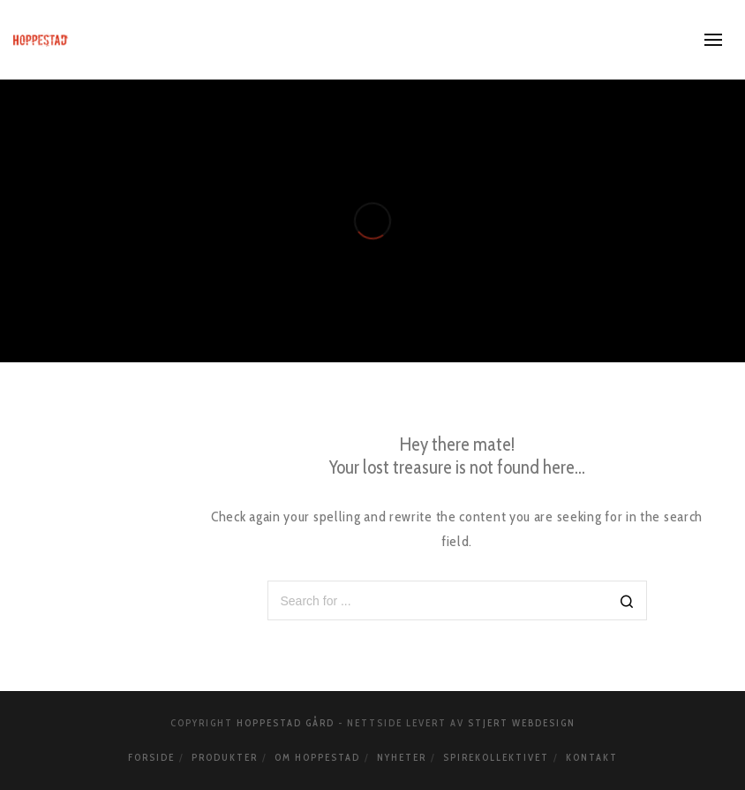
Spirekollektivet (496, 757)
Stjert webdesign (522, 723)
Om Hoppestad (317, 757)
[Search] (627, 602)
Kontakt (592, 757)
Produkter (225, 757)
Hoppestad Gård (286, 723)
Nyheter (401, 757)
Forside (151, 757)
